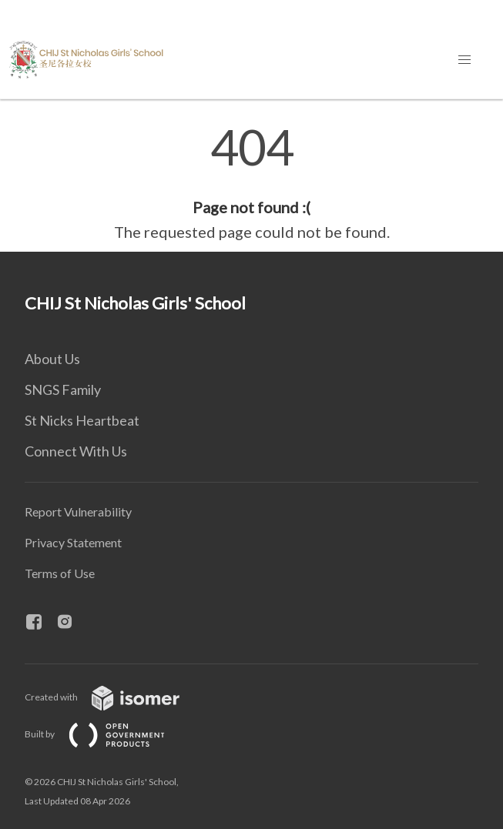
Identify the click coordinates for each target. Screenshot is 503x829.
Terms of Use (60, 573)
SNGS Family (63, 389)
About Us (52, 358)
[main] (251, 183)
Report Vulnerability (78, 511)
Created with (114, 697)
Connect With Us (76, 451)
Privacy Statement (73, 542)
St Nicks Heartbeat (82, 420)
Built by (107, 734)
